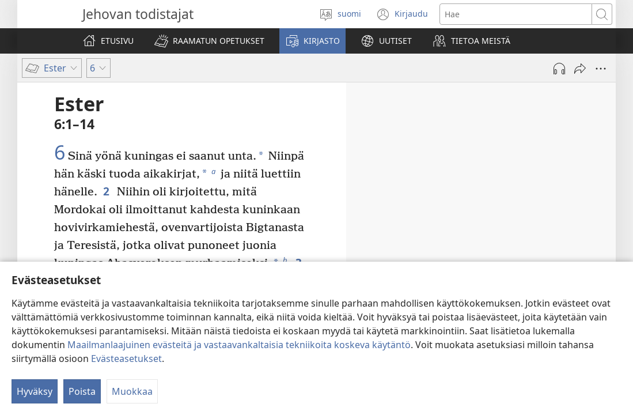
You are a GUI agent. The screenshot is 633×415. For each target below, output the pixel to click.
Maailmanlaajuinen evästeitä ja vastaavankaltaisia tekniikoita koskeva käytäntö (239, 344)
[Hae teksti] (515, 14)
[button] (209, 41)
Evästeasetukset (126, 358)
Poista (82, 391)
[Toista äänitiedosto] (559, 68)
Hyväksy (34, 391)
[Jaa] (580, 68)
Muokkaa (132, 391)
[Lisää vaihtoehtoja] (600, 68)
